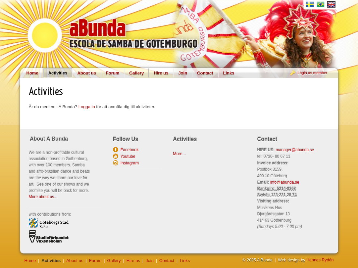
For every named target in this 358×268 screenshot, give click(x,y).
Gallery (136, 72)
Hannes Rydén (319, 260)
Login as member (312, 72)
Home (32, 72)
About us (86, 72)
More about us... (43, 197)
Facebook (128, 150)
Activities (58, 72)
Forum (112, 72)
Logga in (86, 106)
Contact (205, 72)
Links (228, 72)
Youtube (126, 156)
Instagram (128, 163)
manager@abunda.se (295, 150)
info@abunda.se (284, 182)
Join (182, 72)
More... (179, 154)
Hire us (161, 72)
